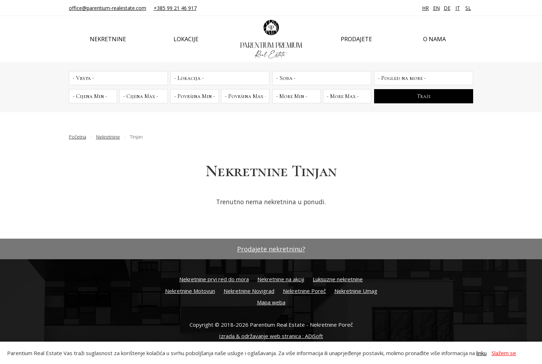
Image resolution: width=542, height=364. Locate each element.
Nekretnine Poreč (304, 290)
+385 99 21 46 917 (175, 8)
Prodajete (356, 39)
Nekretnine (108, 39)
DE (447, 8)
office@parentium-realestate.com (107, 8)
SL (468, 8)
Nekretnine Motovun (190, 290)
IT (457, 8)
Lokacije (186, 39)
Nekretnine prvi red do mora (214, 279)
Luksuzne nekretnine (338, 279)
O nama (434, 39)
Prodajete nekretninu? (271, 249)
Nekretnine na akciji (280, 279)
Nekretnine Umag (355, 290)
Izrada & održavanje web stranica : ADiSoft (271, 335)
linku (481, 353)
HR (425, 8)
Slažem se (504, 353)
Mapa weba (271, 302)
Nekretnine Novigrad (249, 290)
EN (436, 8)
